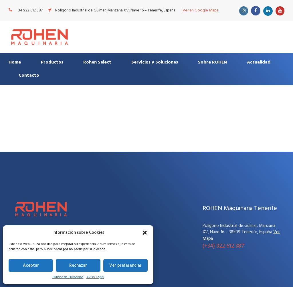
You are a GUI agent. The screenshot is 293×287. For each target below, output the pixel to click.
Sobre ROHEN (212, 62)
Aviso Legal (95, 277)
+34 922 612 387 (29, 10)
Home (15, 62)
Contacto (29, 75)
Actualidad (258, 62)
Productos (52, 62)
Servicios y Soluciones (154, 62)
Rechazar (78, 265)
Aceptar (31, 265)
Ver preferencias (125, 265)
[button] (145, 232)
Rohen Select (97, 62)
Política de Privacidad (68, 277)
